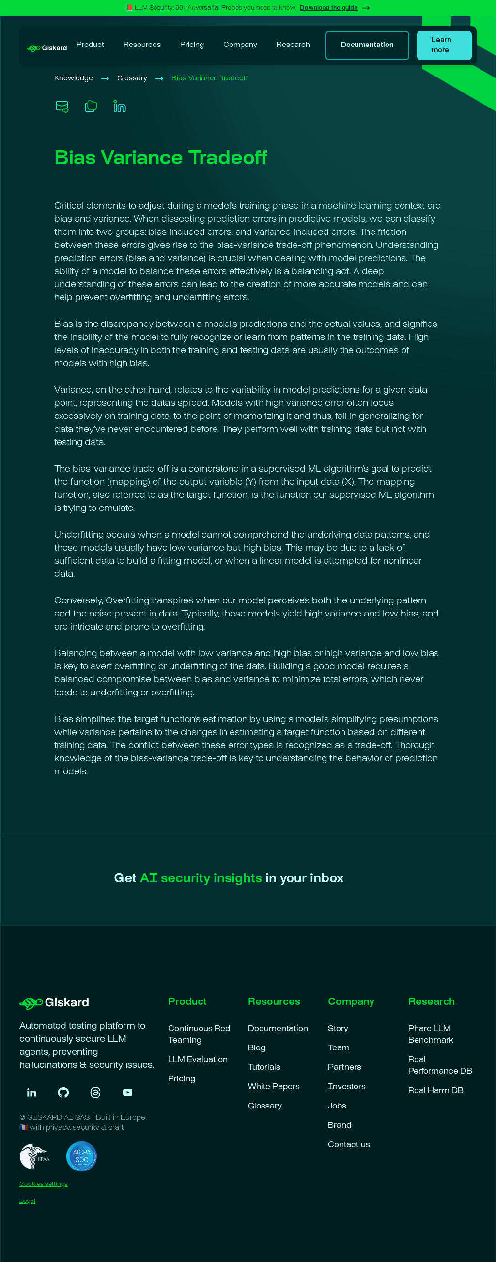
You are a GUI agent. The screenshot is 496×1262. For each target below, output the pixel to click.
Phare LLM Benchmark (430, 1035)
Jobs (337, 1106)
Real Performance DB (440, 1066)
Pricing (192, 45)
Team (339, 1048)
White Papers (274, 1087)
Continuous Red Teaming (199, 1035)
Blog (256, 1048)
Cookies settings (43, 1184)
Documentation (278, 1029)
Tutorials (264, 1068)
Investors (347, 1087)
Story (338, 1029)
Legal (27, 1201)
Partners (344, 1068)
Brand (339, 1126)
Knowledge (73, 79)
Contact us (349, 1145)
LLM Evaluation (198, 1060)
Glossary (132, 79)
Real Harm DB (436, 1091)
